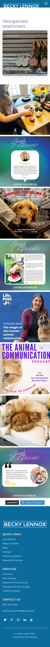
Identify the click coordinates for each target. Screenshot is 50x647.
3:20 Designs (31, 637)
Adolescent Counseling (15, 582)
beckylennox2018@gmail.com (19, 611)
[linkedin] (24, 619)
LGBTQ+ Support (11, 591)
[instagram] (18, 619)
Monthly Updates (12, 556)
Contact (7, 552)
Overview (8, 574)
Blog (5, 547)
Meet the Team (11, 543)
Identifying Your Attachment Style (23, 70)
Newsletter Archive (13, 560)
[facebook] (11, 619)
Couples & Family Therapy (16, 586)
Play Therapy (9, 578)
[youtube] (31, 619)
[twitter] (5, 619)
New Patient (9, 539)
